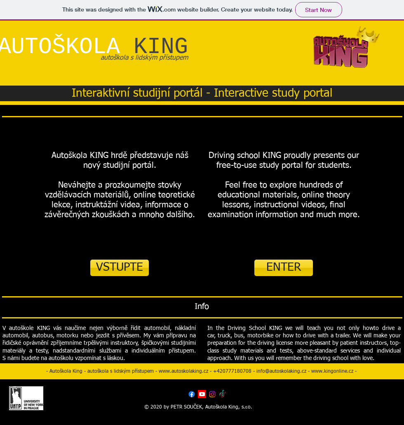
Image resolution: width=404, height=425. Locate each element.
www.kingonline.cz (332, 371)
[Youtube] (202, 394)
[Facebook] (192, 394)
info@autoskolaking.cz (281, 371)
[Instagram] (212, 394)
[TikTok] (222, 394)
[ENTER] (283, 268)
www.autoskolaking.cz (183, 371)
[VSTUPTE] (119, 268)
